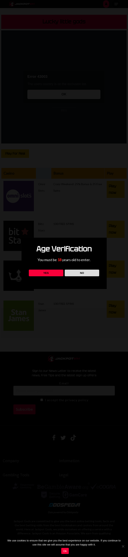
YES (46, 272)
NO (82, 272)
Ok (65, 551)
